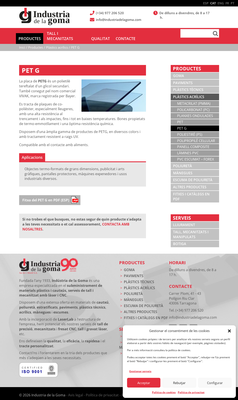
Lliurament (184, 219)
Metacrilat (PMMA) (193, 98)
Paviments (183, 77)
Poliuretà (182, 160)
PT (232, 3)
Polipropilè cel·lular (196, 135)
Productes (132, 257)
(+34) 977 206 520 (110, 13)
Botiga (179, 238)
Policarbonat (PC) (193, 104)
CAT (213, 3)
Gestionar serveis (140, 371)
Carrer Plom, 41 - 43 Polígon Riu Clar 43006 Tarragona (185, 293)
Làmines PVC (188, 147)
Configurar (215, 383)
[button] (229, 331)
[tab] (32, 152)
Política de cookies (164, 392)
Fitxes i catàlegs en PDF (191, 191)
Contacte (180, 281)
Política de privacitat (191, 392)
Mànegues (182, 167)
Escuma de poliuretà (192, 174)
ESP (206, 3)
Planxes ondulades (195, 110)
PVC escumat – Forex (195, 154)
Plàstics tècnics (188, 84)
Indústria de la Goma (44, 16)
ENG (221, 3)
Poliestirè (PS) (189, 129)
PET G (182, 123)
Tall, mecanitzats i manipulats (191, 229)
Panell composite (193, 141)
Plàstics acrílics (188, 91)
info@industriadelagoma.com (119, 19)
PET (180, 116)
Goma (178, 70)
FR (227, 3)
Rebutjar (179, 383)
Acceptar (143, 383)
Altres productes (189, 181)
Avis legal (75, 390)
